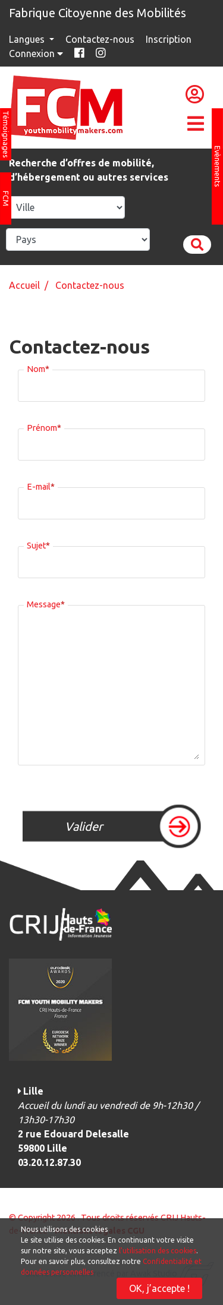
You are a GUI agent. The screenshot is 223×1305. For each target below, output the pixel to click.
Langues (28, 39)
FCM (6, 198)
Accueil (24, 285)
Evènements (217, 166)
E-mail (41, 485)
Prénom (44, 426)
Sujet (38, 544)
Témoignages (6, 134)
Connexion (37, 53)
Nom (38, 367)
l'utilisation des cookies (157, 1250)
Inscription (168, 39)
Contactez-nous (99, 39)
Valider (84, 826)
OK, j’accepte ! (159, 1288)
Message (46, 603)
